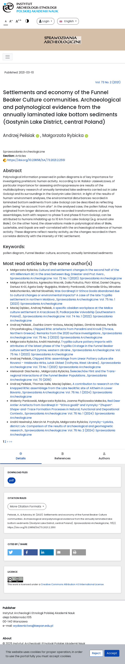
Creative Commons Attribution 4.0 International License (72, 584)
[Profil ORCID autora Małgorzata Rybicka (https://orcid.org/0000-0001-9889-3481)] (86, 135)
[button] (15, 552)
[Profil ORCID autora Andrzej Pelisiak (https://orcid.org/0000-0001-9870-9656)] (38, 135)
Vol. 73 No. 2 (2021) (108, 82)
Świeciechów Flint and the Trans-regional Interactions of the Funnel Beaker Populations (63, 373)
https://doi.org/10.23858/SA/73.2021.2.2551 (34, 160)
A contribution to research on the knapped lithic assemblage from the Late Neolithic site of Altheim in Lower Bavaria (64, 388)
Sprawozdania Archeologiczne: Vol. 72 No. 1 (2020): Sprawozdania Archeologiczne (66, 278)
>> (10, 442)
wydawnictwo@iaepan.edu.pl (33, 626)
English (67, 21)
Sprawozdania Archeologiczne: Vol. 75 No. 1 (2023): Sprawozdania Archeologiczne (65, 352)
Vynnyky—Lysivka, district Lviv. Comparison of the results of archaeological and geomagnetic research (61, 426)
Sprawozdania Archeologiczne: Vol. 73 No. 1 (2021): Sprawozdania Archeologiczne (65, 365)
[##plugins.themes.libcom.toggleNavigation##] (7, 56)
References (63, 456)
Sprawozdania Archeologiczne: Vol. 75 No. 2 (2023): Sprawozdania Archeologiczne (66, 335)
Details (21, 456)
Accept (112, 653)
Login (44, 21)
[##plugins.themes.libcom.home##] (62, 40)
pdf (11, 480)
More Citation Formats (26, 506)
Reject (96, 653)
